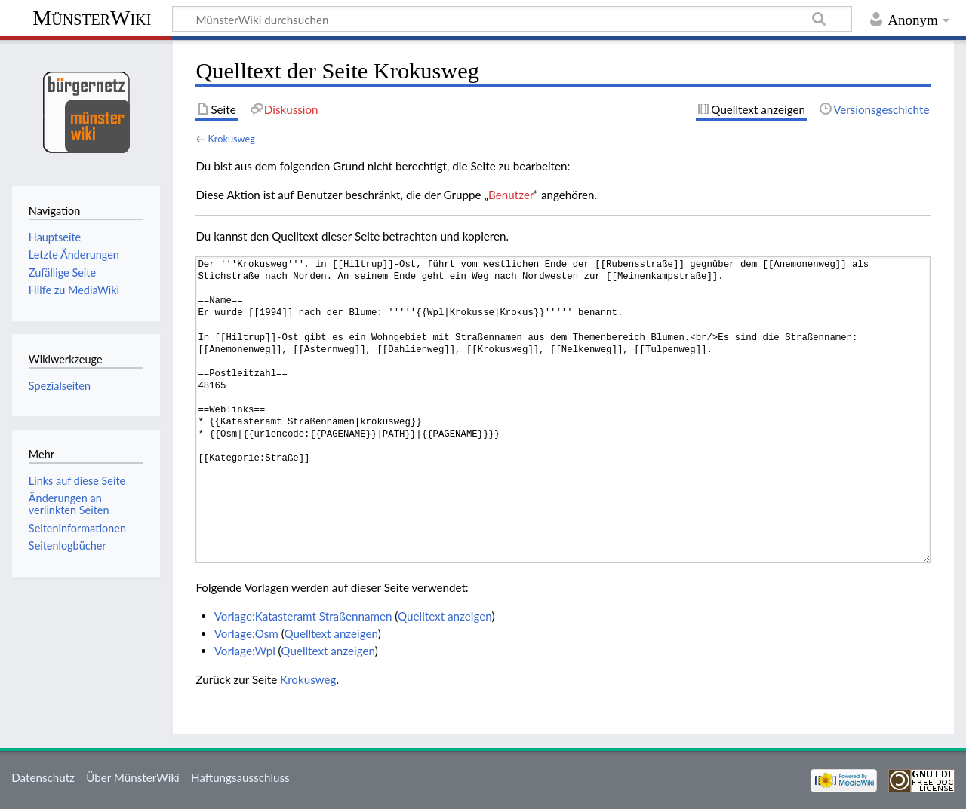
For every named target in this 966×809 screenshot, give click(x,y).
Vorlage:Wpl (244, 650)
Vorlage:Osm (246, 633)
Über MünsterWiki (133, 777)
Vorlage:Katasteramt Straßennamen (303, 616)
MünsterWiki (91, 17)
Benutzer (511, 194)
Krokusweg (231, 139)
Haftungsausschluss (240, 777)
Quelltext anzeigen (444, 616)
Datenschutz (43, 777)
